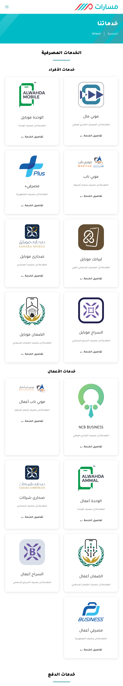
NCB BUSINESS (91, 428)
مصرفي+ (32, 187)
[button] (7, 7)
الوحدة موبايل (32, 118)
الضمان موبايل (32, 335)
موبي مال (91, 117)
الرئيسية (113, 34)
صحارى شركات (32, 498)
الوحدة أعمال (91, 501)
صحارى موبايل (32, 257)
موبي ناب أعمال (32, 402)
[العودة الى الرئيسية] (96, 7)
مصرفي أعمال (91, 631)
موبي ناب (91, 177)
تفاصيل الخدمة (93, 136)
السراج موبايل (91, 333)
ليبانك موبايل (91, 260)
